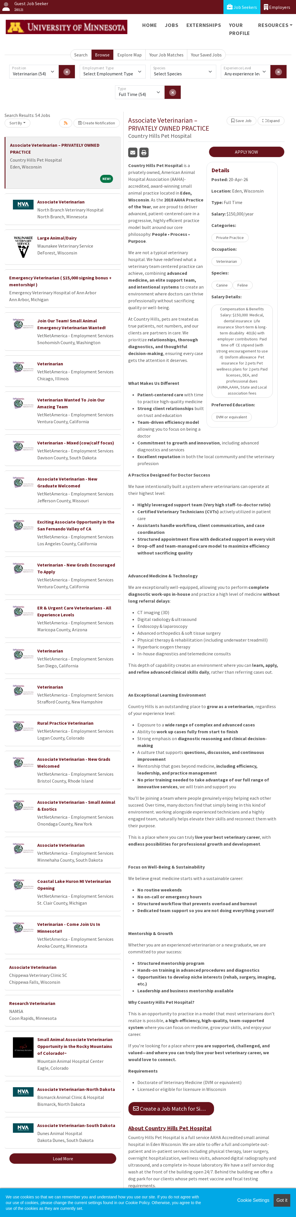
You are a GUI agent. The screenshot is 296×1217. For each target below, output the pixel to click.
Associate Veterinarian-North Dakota (76, 1089)
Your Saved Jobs (206, 55)
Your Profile (239, 29)
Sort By (15, 123)
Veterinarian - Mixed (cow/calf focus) (75, 443)
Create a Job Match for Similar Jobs (173, 1108)
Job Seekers (242, 7)
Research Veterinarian (32, 1003)
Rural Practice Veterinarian (65, 723)
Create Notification (96, 123)
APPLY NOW (246, 152)
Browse (102, 55)
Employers (277, 7)
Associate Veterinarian (61, 202)
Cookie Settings (253, 1200)
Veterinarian (50, 364)
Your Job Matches (166, 55)
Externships (203, 25)
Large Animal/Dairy (57, 238)
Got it (281, 1200)
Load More (63, 1158)
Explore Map (129, 55)
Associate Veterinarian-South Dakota (76, 1125)
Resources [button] (273, 25)
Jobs (171, 25)
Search (80, 55)
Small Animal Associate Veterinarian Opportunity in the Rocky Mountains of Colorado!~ (75, 1046)
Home (149, 25)
